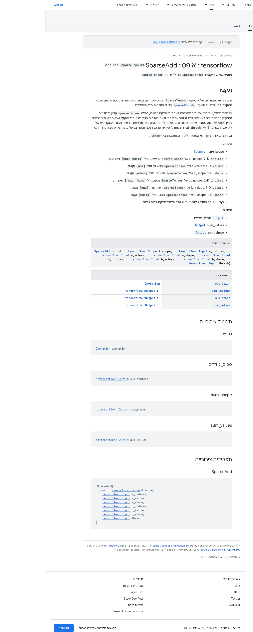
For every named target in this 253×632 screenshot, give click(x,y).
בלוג (191, 585)
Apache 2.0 (69, 545)
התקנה (201, 5)
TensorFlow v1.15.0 (231, 17)
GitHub (13, 5)
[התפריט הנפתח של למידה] (176, 5)
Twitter (189, 598)
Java (191, 26)
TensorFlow (179, 55)
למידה (185, 5)
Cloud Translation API (120, 42)
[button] (227, 30)
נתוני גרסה (91, 592)
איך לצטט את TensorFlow (81, 611)
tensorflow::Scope (96, 251)
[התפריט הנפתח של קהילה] (99, 5)
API (166, 55)
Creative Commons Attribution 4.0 (123, 545)
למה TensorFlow (80, 5)
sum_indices (175, 291)
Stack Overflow (87, 598)
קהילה (108, 5)
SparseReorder (139, 105)
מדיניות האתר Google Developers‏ (174, 549)
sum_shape (177, 298)
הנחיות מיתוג (89, 605)
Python (218, 26)
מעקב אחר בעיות (87, 585)
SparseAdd (56, 251)
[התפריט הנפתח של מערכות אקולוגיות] (121, 5)
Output (172, 218)
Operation (106, 283)
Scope (152, 151)
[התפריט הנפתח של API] (159, 5)
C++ (129, 55)
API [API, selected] (166, 5)
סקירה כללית (239, 26)
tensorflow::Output (94, 291)
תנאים (190, 628)
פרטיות (179, 628)
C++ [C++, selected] (204, 26)
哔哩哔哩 (188, 605)
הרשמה (18, 628)
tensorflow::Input (147, 251)
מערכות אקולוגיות (138, 5)
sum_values (176, 305)
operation (177, 283)
